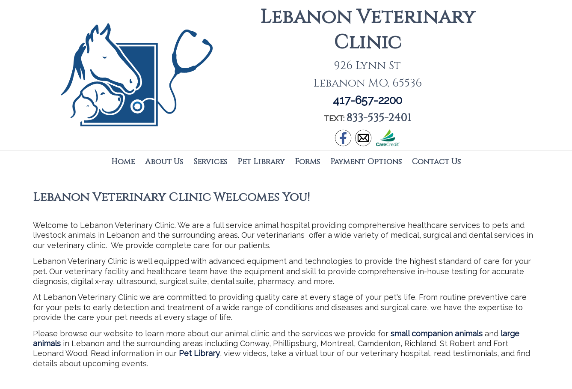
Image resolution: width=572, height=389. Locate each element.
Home (123, 161)
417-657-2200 (367, 100)
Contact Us (436, 161)
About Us (164, 161)
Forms (307, 161)
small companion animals (437, 333)
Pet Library (261, 161)
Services (210, 161)
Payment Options (366, 161)
